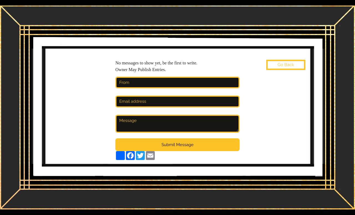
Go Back (286, 64)
